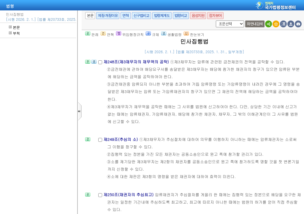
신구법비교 (141, 15)
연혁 (125, 15)
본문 (14, 27)
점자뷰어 (215, 15)
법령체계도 (162, 15)
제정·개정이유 (108, 15)
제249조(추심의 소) (121, 139)
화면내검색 (255, 24)
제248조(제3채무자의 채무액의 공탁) (136, 61)
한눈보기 (194, 34)
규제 (152, 34)
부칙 (14, 33)
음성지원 (198, 15)
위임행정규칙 (130, 34)
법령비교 (181, 15)
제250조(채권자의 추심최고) (129, 194)
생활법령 (171, 34)
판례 (92, 34)
